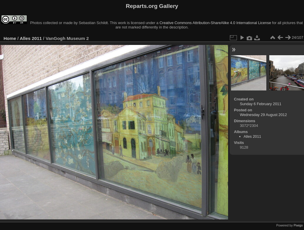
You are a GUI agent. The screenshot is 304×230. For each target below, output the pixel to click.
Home (10, 38)
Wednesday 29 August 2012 (263, 115)
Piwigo (298, 225)
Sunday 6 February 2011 (260, 104)
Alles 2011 (31, 38)
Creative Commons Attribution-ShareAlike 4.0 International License (215, 23)
